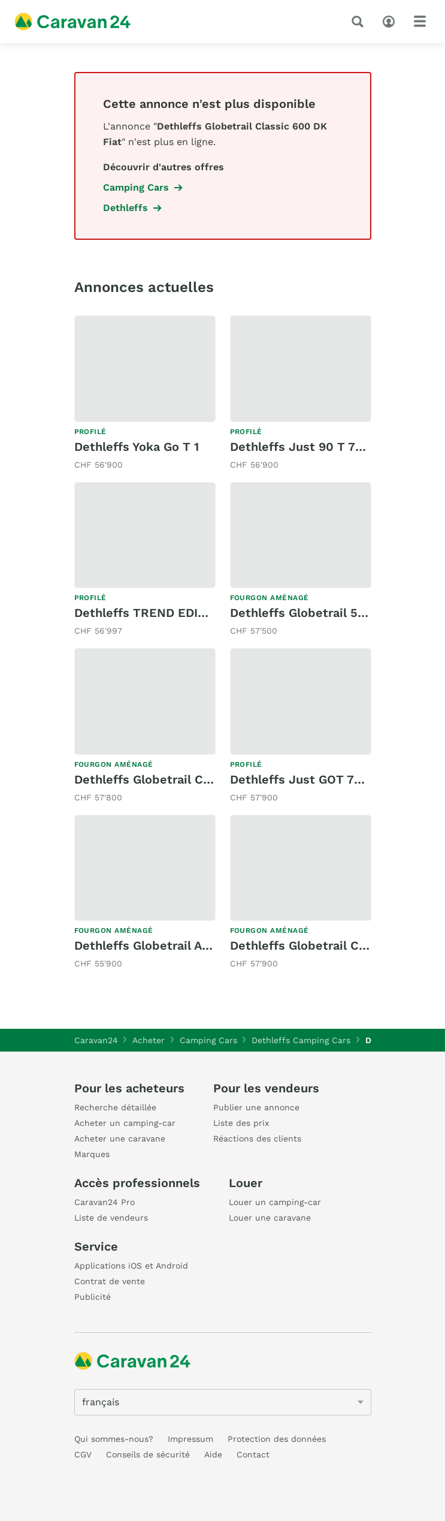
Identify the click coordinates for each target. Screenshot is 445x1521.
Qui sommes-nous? (113, 1439)
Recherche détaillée (115, 1107)
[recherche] (360, 21)
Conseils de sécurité (148, 1454)
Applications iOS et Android (131, 1265)
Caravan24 (96, 1040)
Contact (253, 1454)
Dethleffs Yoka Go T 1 (136, 446)
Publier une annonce (256, 1107)
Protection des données (277, 1439)
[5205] (222, 1402)
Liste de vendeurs (111, 1217)
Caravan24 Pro (104, 1202)
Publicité (92, 1297)
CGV (83, 1454)
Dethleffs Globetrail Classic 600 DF (178, 779)
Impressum (190, 1439)
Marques (92, 1154)
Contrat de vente (109, 1281)
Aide (213, 1454)
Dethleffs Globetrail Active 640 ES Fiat (188, 945)
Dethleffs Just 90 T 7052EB (311, 446)
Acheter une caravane (119, 1138)
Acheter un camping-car (124, 1123)
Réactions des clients (257, 1138)
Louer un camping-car (275, 1202)
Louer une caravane (270, 1217)
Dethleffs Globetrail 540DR (310, 613)
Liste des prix (241, 1123)
